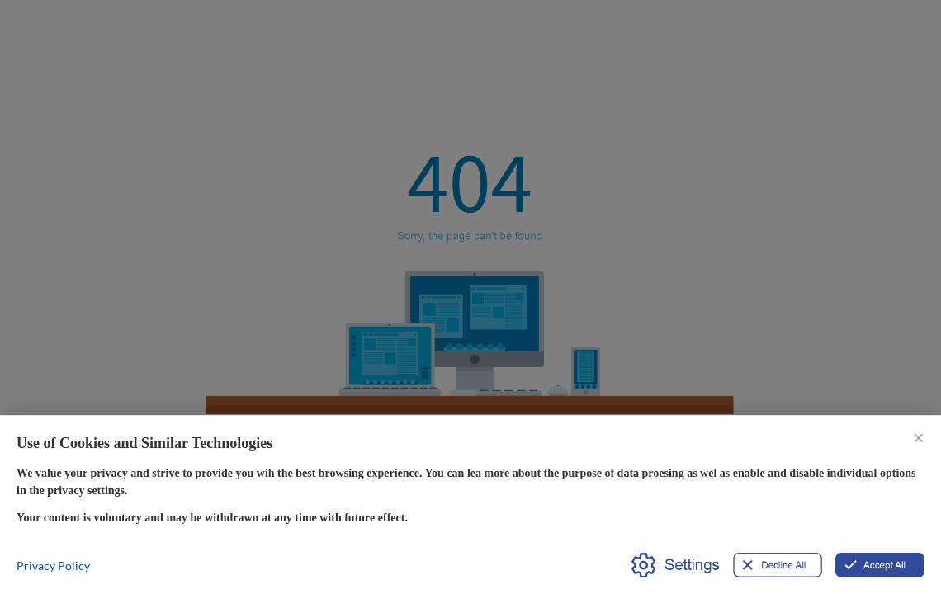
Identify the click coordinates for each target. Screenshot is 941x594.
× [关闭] (918, 437)
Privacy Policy (53, 566)
